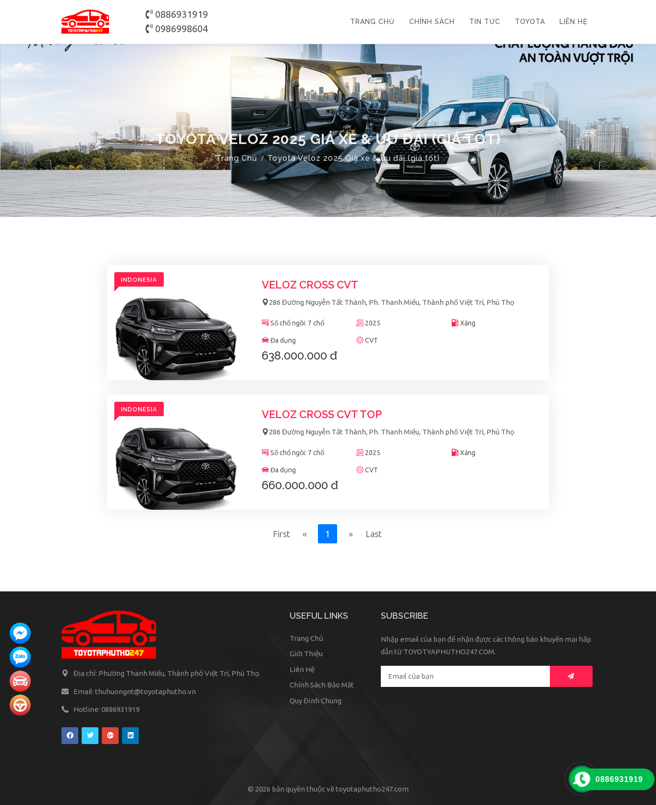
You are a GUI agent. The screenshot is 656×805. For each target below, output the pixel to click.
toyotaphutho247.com (372, 789)
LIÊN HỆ (573, 21)
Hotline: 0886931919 (106, 709)
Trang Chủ (236, 158)
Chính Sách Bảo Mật (322, 685)
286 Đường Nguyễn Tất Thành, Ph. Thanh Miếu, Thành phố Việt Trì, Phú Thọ (388, 302)
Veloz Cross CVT (310, 284)
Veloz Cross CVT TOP (322, 414)
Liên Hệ (302, 669)
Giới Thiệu (306, 653)
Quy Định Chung (315, 701)
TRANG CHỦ (372, 21)
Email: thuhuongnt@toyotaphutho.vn (134, 691)
